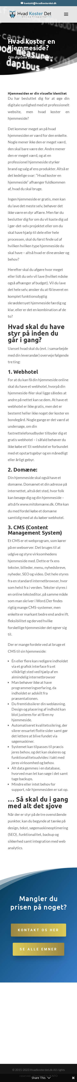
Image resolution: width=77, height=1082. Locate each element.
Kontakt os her (38, 930)
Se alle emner (38, 949)
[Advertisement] (38, 1023)
